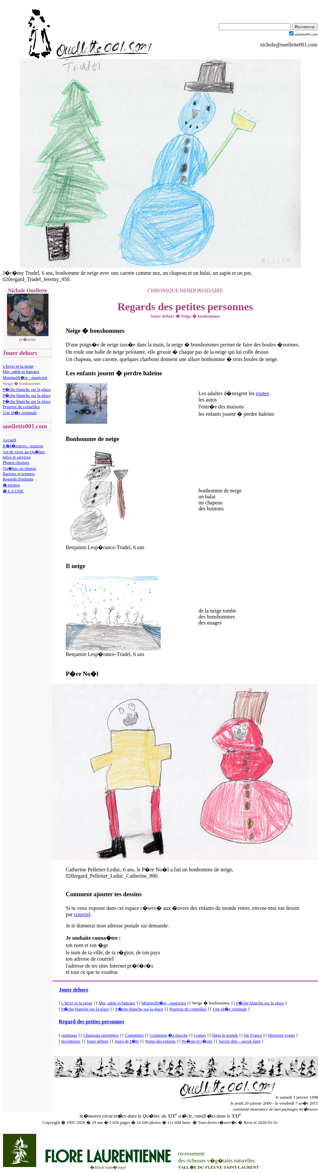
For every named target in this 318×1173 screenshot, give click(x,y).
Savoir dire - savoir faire (239, 1041)
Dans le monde (225, 1035)
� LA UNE (13, 490)
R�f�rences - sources (23, 445)
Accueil (9, 439)
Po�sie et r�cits (197, 1041)
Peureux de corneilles (21, 406)
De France (253, 1035)
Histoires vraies (281, 1035)
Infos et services (17, 457)
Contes (200, 1035)
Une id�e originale (20, 412)
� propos (11, 484)
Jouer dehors (73, 989)
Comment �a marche (169, 1035)
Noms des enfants (160, 1041)
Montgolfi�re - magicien (25, 377)
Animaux (69, 1035)
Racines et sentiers (19, 473)
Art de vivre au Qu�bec (24, 451)
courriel (82, 914)
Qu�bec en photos (19, 468)
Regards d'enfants (18, 479)
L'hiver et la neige (18, 366)
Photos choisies (16, 462)
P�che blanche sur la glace (26, 389)
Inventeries (71, 1041)
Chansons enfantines (101, 1035)
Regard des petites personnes (91, 1021)
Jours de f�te (127, 1041)
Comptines (134, 1035)
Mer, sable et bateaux (21, 371)
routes (262, 393)
